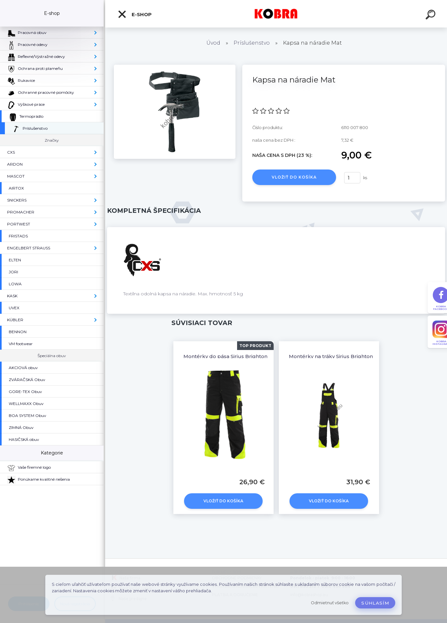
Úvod (213, 43)
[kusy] (352, 177)
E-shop (134, 14)
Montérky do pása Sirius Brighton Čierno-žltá (239, 356)
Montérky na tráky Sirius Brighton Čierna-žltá (345, 356)
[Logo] (276, 13)
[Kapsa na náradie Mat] (174, 67)
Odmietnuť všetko (330, 602)
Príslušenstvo (252, 43)
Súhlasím (375, 603)
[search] (431, 15)
